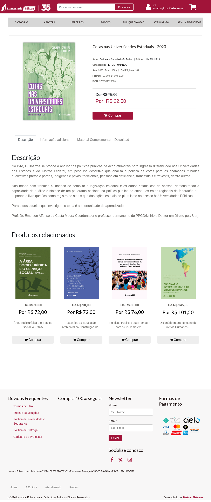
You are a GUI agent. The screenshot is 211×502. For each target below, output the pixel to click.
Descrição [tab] (25, 139)
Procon (74, 487)
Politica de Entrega (25, 430)
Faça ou (168, 8)
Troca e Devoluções (26, 412)
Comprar (112, 115)
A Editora (31, 487)
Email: (113, 421)
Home (13, 487)
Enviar (115, 438)
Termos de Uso (23, 406)
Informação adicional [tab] (55, 139)
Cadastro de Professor (27, 436)
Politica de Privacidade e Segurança (29, 421)
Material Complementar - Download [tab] (103, 139)
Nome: (113, 405)
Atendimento (53, 487)
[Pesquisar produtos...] (86, 7)
